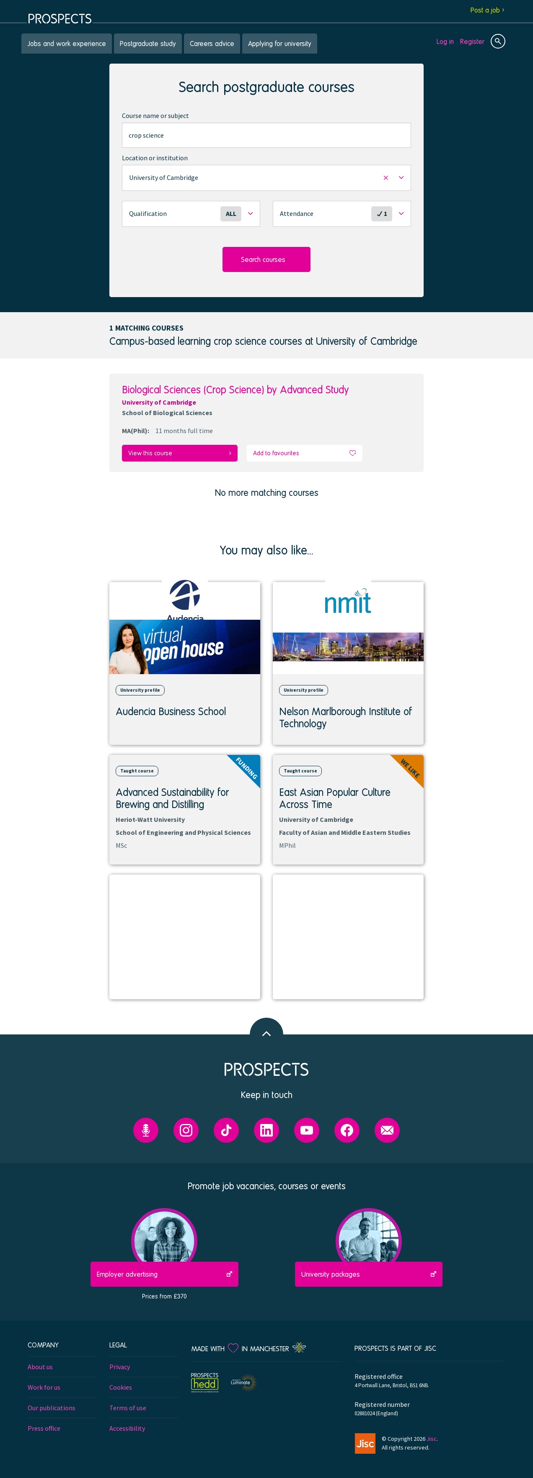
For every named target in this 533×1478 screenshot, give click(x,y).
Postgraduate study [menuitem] (148, 43)
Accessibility (127, 1428)
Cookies (120, 1387)
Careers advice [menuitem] (212, 43)
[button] (266, 177)
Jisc (432, 1438)
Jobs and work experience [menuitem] (66, 43)
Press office (44, 1428)
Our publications (51, 1407)
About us (40, 1366)
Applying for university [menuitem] (279, 43)
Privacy (119, 1366)
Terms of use (127, 1407)
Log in (445, 41)
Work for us (44, 1387)
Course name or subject (155, 115)
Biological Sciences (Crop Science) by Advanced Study (235, 389)
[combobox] (266, 135)
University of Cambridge (159, 402)
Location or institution (155, 158)
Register (472, 41)
